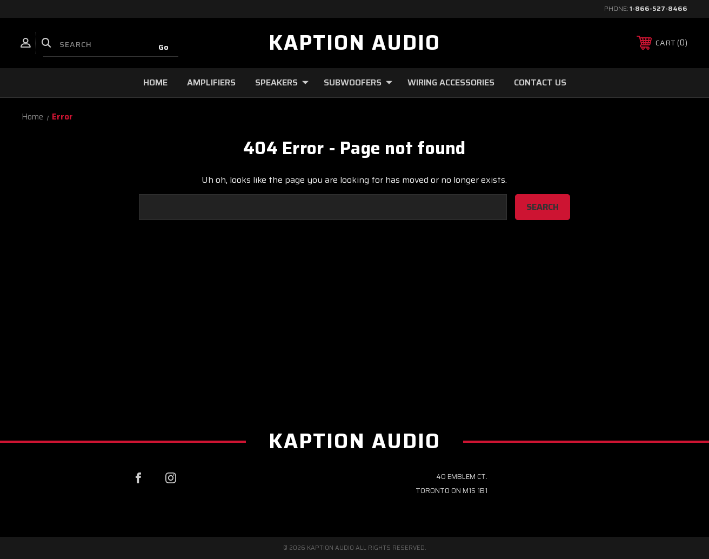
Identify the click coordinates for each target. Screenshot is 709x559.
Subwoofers (358, 82)
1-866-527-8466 (658, 8)
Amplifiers (211, 82)
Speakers (282, 82)
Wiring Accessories (450, 82)
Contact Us (540, 82)
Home (155, 82)
